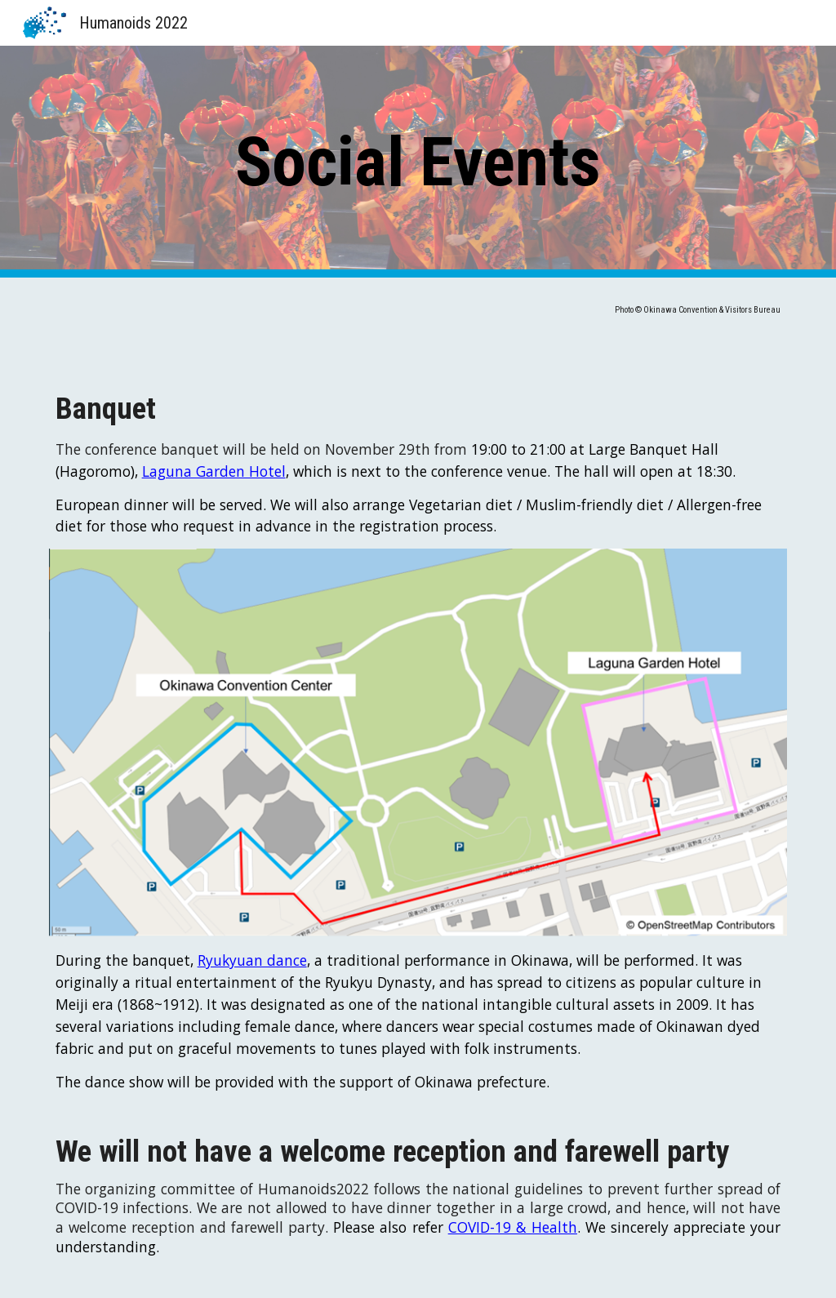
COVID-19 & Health (512, 1227)
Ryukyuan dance (252, 960)
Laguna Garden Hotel (214, 471)
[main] (417, 162)
